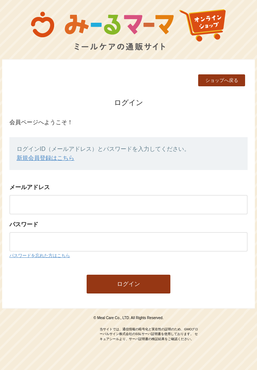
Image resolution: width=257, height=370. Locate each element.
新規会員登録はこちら (45, 158)
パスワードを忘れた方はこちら (39, 255)
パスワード (23, 224)
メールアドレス (29, 187)
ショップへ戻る (221, 80)
